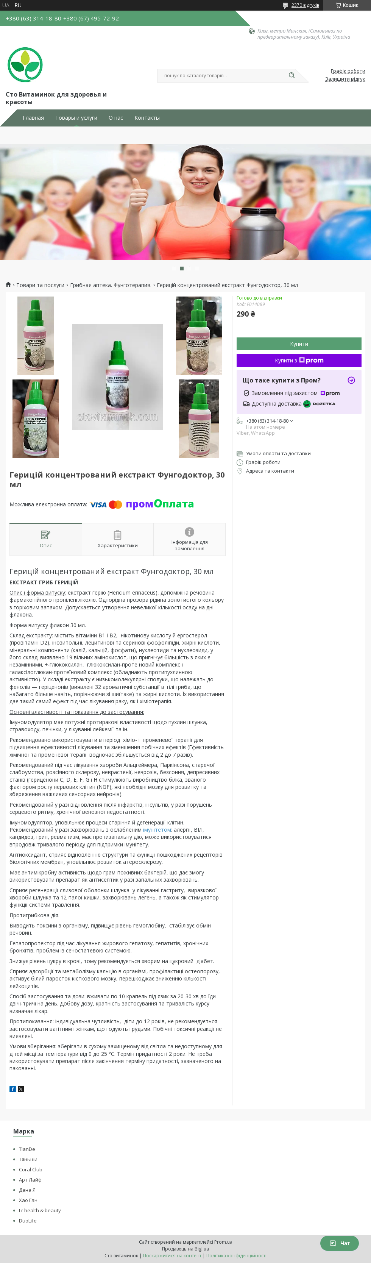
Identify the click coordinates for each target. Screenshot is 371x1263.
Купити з (299, 360)
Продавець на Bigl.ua (185, 1249)
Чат (339, 1243)
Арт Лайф (30, 1179)
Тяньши (28, 1159)
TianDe (27, 1149)
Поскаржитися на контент (172, 1255)
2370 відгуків (305, 5)
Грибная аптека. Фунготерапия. (110, 285)
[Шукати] (291, 76)
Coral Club (30, 1169)
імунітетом (157, 829)
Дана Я (27, 1190)
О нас (116, 117)
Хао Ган (28, 1200)
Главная (33, 117)
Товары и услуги (76, 117)
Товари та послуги (40, 285)
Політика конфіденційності (236, 1255)
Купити (299, 343)
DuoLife (28, 1220)
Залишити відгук (345, 79)
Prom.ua (223, 1242)
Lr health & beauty (40, 1210)
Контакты (147, 117)
